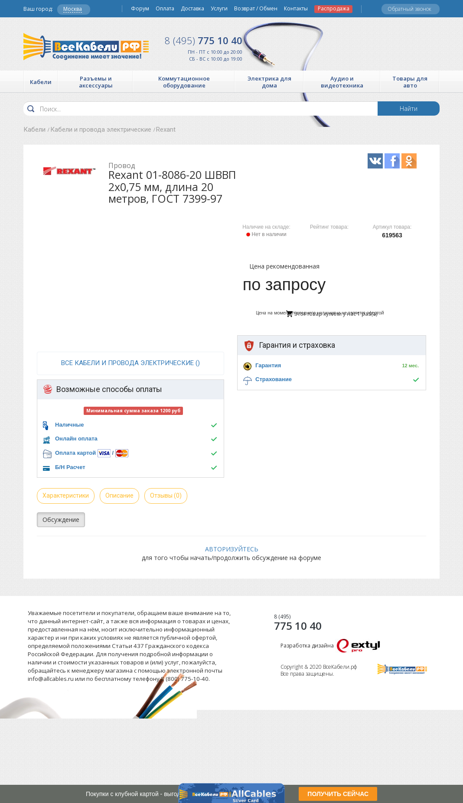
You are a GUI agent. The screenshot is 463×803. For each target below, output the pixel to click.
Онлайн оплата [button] (76, 438)
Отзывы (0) (166, 495)
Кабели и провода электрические (100, 129)
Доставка (192, 8)
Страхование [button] (273, 379)
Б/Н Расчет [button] (70, 467)
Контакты (296, 8)
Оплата (165, 8)
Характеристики (65, 495)
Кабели (34, 129)
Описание (119, 495)
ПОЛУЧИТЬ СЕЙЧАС (337, 793)
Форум (140, 8)
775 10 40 (203, 40)
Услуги (219, 8)
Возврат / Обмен (255, 8)
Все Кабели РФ (86, 46)
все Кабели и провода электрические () (130, 363)
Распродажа (333, 8)
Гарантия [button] (268, 365)
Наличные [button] (69, 424)
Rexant (166, 129)
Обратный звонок (409, 9)
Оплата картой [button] (75, 453)
